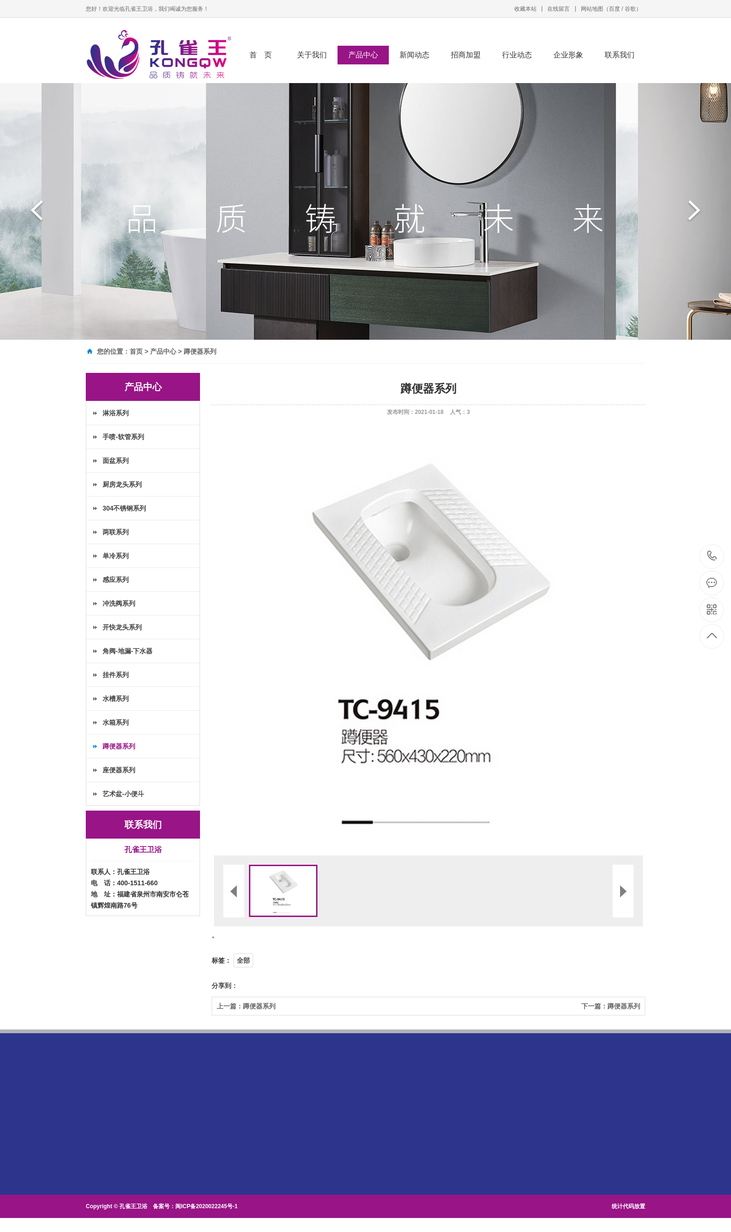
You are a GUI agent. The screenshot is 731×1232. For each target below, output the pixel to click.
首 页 (260, 55)
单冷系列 (116, 556)
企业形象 (568, 55)
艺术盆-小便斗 (123, 794)
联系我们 (619, 55)
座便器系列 (119, 770)
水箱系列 (116, 722)
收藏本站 (525, 9)
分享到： (225, 985)
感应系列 (116, 579)
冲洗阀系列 (119, 603)
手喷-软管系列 (123, 437)
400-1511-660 (712, 556)
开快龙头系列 (122, 627)
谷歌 (630, 9)
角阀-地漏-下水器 (127, 651)
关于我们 (312, 55)
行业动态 (517, 55)
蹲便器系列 (200, 351)
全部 (243, 960)
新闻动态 (414, 55)
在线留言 (558, 9)
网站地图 (592, 9)
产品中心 (363, 55)
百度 (614, 9)
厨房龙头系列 (122, 484)
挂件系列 (116, 675)
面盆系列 (116, 460)
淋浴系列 (116, 413)
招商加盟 (466, 55)
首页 (136, 351)
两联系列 (116, 532)
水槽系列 (116, 698)
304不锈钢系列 (124, 508)
